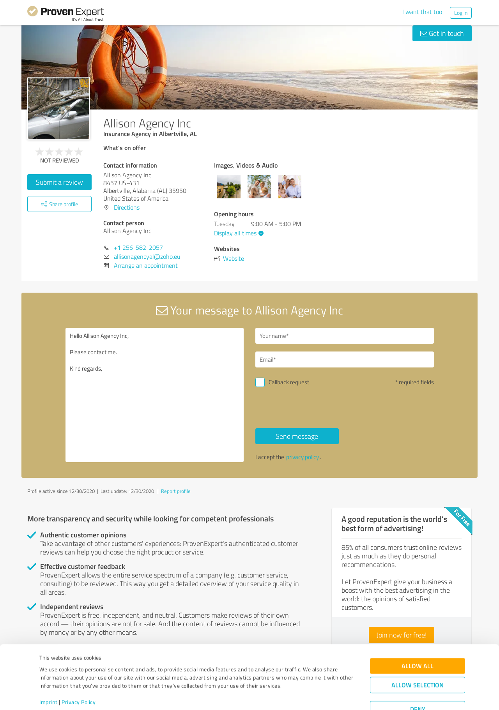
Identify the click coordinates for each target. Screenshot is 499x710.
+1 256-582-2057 (138, 247)
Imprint (48, 673)
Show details (298, 695)
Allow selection (417, 656)
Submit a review (59, 182)
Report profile (176, 491)
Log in (460, 12)
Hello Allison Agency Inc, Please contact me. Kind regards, (154, 395)
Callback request (289, 382)
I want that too (422, 11)
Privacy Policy (79, 673)
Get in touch (442, 33)
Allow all (418, 637)
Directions (127, 207)
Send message (297, 436)
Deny (417, 680)
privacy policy (302, 457)
